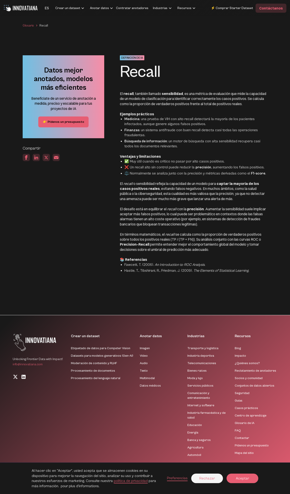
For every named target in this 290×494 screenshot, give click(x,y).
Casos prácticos (246, 408)
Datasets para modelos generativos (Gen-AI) (102, 356)
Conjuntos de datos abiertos (254, 385)
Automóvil (194, 455)
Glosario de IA (244, 423)
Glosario (28, 25)
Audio (144, 363)
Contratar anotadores (132, 8)
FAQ (238, 430)
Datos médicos (150, 385)
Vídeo (144, 356)
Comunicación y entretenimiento (198, 395)
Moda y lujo (195, 378)
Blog (238, 348)
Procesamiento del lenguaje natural (95, 378)
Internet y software (200, 405)
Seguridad (242, 393)
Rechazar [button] (207, 478)
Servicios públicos (200, 385)
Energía (192, 432)
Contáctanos (271, 8)
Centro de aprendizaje (250, 415)
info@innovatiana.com (28, 364)
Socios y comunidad (249, 378)
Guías (238, 400)
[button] (41, 8)
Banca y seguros (199, 440)
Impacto (240, 356)
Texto (144, 371)
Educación (194, 425)
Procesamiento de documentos (93, 371)
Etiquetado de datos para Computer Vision (100, 348)
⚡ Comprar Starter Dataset (232, 8)
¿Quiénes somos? (247, 363)
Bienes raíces (197, 371)
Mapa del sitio (244, 453)
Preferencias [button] (177, 478)
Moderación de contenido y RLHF (94, 363)
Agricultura (195, 447)
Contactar (242, 438)
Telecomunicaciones (201, 363)
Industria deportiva (200, 356)
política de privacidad (131, 481)
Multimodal (147, 378)
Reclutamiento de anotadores (255, 371)
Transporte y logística (202, 348)
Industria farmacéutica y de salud (206, 415)
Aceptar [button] (242, 478)
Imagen (145, 348)
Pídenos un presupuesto (252, 445)
